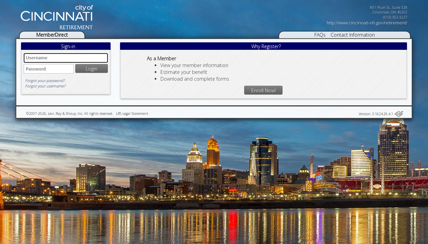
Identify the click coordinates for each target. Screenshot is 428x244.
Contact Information (353, 35)
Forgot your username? (45, 85)
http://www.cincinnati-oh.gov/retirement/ (367, 23)
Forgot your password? (45, 80)
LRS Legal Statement (132, 113)
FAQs (320, 35)
